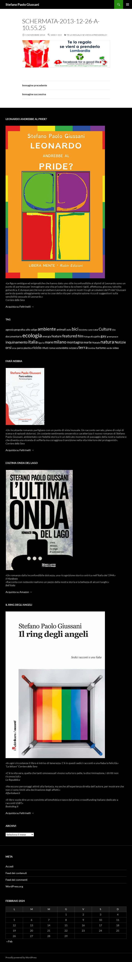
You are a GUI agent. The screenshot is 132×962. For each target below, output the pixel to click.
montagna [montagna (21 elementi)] (75, 342)
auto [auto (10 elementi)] (68, 329)
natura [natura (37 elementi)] (107, 341)
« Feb (9, 941)
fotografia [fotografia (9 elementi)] (89, 336)
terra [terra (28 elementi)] (83, 347)
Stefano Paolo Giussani (22, 4)
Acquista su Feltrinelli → (20, 306)
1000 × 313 (56, 35)
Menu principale (127, 4)
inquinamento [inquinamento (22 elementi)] (17, 342)
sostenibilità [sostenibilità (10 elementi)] (61, 348)
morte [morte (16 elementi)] (87, 342)
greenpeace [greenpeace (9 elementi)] (112, 336)
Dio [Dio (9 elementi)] (114, 329)
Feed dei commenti (16, 879)
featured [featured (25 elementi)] (69, 336)
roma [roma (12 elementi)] (52, 347)
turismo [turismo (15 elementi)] (101, 347)
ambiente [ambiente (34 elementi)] (47, 328)
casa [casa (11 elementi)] (95, 329)
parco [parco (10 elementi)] (20, 348)
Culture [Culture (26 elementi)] (105, 329)
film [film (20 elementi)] (81, 336)
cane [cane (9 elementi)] (90, 329)
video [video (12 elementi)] (116, 347)
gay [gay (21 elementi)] (103, 336)
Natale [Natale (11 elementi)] (96, 342)
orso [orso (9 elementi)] (14, 348)
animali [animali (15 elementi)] (61, 329)
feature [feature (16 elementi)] (57, 336)
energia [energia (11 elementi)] (46, 336)
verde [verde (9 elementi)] (109, 348)
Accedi (10, 866)
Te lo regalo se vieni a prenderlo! (87, 35)
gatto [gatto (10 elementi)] (97, 336)
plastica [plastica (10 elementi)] (28, 348)
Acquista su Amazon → (19, 591)
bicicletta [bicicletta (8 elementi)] (83, 330)
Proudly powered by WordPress (21, 957)
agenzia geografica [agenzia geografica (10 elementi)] (15, 329)
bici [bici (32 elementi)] (75, 328)
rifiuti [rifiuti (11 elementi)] (45, 347)
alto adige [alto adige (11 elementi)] (31, 329)
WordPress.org (14, 886)
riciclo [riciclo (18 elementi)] (36, 348)
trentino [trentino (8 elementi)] (91, 348)
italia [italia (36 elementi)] (33, 341)
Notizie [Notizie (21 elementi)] (120, 342)
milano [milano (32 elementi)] (60, 341)
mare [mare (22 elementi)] (49, 342)
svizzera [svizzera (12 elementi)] (73, 347)
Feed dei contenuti (16, 873)
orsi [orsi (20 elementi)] (8, 347)
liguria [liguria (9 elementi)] (41, 342)
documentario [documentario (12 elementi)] (14, 336)
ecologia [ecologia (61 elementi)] (32, 335)
